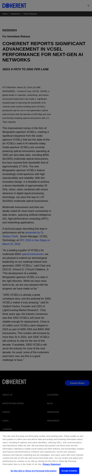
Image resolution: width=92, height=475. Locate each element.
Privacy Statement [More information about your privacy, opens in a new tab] (52, 465)
